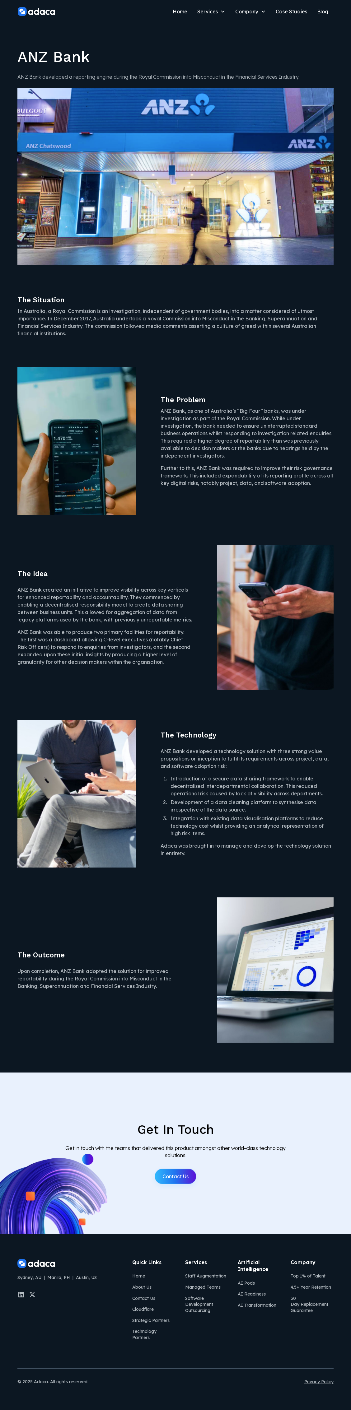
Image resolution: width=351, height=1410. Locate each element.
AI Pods (246, 1283)
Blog (322, 11)
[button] (211, 11)
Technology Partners (144, 1334)
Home (180, 11)
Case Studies (291, 11)
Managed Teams (203, 1287)
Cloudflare (143, 1309)
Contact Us (175, 1176)
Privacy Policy (319, 1381)
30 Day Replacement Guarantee (309, 1304)
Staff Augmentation (205, 1276)
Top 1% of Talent (308, 1276)
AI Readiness (252, 1294)
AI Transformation (257, 1305)
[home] (36, 11)
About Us (142, 1287)
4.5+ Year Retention (311, 1287)
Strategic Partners (151, 1320)
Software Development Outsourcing (199, 1304)
